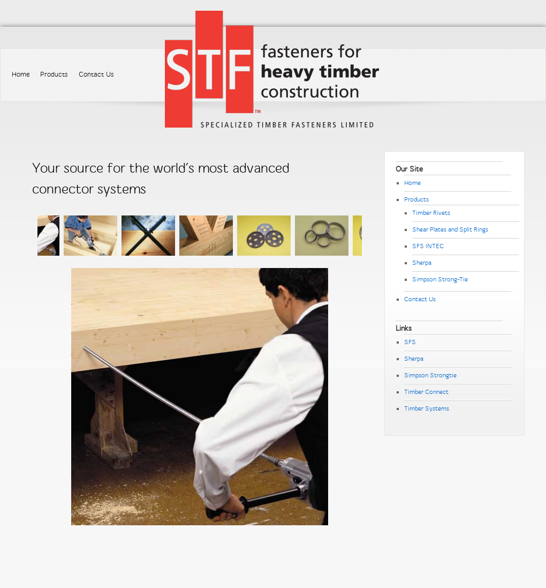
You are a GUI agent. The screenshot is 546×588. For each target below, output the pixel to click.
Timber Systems (426, 408)
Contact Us (96, 74)
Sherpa (421, 262)
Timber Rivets (431, 213)
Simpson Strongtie (430, 375)
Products (54, 74)
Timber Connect (426, 392)
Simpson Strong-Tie (440, 279)
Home (20, 74)
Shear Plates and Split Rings (450, 229)
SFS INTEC (428, 246)
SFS (410, 342)
